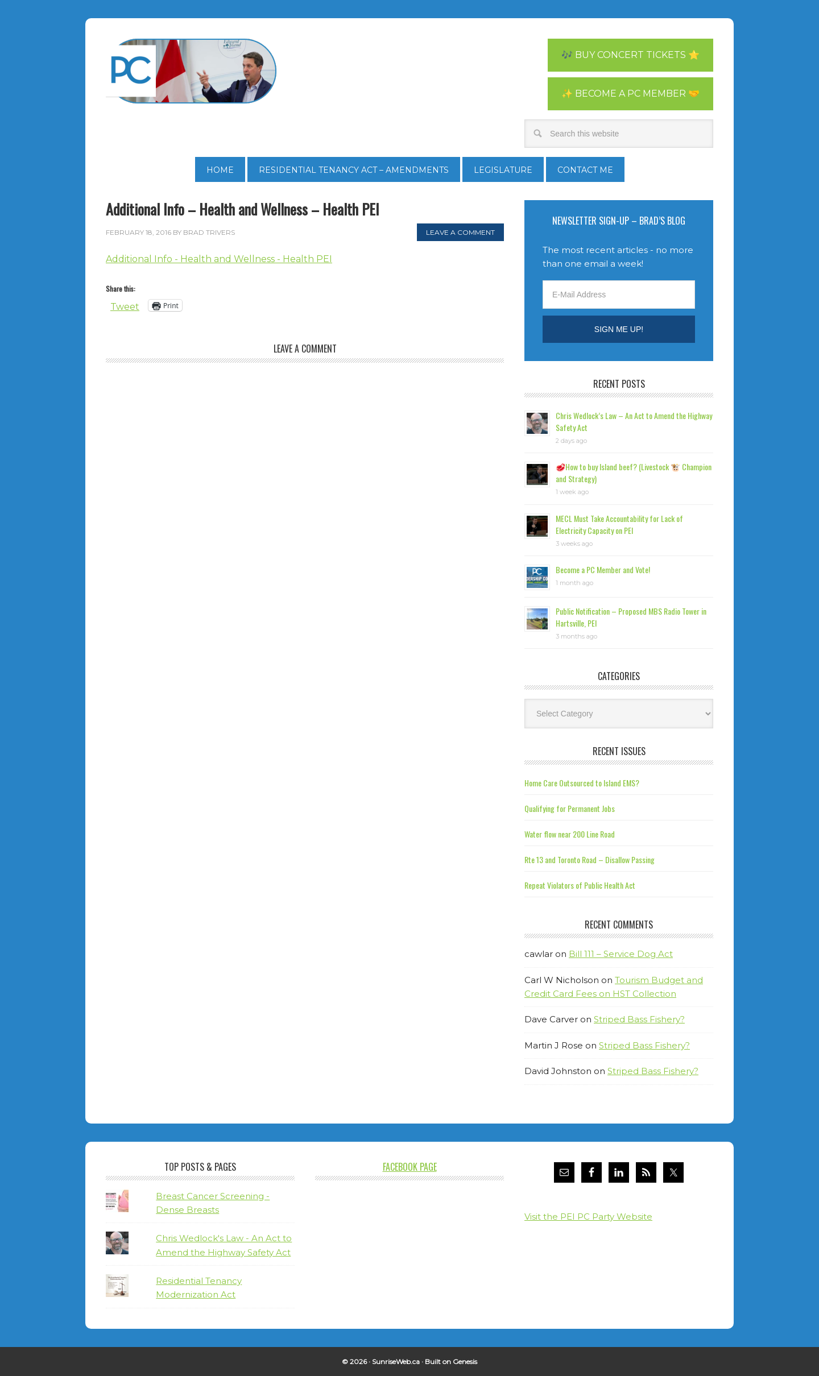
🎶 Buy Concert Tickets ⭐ (630, 54)
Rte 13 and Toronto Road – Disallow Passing (589, 859)
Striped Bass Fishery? (639, 1019)
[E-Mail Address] (619, 294)
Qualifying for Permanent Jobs (569, 808)
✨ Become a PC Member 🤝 (630, 93)
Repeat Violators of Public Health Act (579, 885)
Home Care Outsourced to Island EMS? (581, 783)
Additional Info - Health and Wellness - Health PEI (219, 259)
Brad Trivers (191, 71)
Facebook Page (410, 1167)
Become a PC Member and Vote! (603, 569)
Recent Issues (619, 751)
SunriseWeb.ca (396, 1361)
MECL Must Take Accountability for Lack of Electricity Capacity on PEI (619, 524)
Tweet (124, 305)
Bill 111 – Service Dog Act (621, 953)
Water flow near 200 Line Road (569, 834)
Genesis (465, 1361)
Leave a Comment (460, 232)
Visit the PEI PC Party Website (588, 1216)
